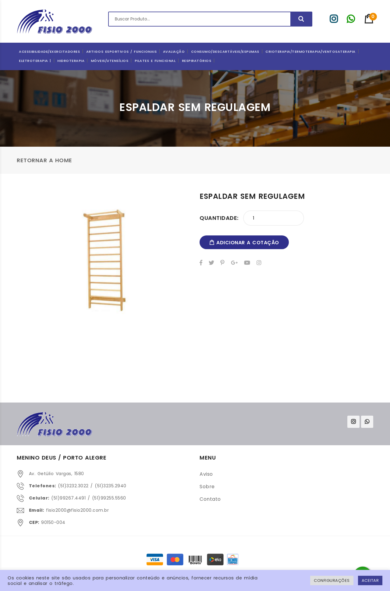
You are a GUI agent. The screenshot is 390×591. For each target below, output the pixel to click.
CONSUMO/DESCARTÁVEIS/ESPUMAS (225, 51)
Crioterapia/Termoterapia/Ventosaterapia (310, 51)
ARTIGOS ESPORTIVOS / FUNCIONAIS (121, 51)
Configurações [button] (332, 580)
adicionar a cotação (244, 242)
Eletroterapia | (35, 60)
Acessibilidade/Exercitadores (49, 51)
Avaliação (174, 51)
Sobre (207, 486)
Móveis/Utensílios (110, 60)
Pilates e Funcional (155, 60)
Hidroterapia (70, 60)
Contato (210, 499)
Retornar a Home (44, 160)
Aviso (206, 474)
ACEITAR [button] (370, 580)
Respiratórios (196, 60)
